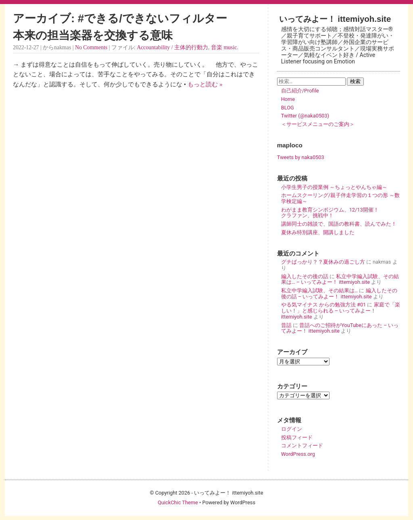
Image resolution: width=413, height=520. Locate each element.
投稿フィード (297, 437)
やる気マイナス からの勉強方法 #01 (323, 305)
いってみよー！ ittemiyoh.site (335, 18)
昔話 (286, 325)
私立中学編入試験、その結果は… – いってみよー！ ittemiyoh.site (340, 279)
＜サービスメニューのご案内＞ (318, 124)
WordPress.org (298, 454)
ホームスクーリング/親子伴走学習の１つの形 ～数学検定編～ (340, 198)
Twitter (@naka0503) (305, 116)
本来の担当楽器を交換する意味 (93, 35)
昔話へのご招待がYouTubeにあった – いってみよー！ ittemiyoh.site (340, 328)
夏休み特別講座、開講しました (318, 232)
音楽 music (224, 47)
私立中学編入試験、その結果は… (319, 290)
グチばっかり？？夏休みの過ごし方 (323, 262)
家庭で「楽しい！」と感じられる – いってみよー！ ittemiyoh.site (340, 310)
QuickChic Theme (178, 502)
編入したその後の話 (304, 276)
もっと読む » (205, 84)
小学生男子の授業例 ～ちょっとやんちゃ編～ (334, 187)
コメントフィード (302, 445)
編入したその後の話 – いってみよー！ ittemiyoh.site (339, 293)
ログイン (291, 429)
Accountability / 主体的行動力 (172, 47)
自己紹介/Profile (300, 91)
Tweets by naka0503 (300, 157)
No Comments (91, 47)
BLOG (287, 108)
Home (288, 99)
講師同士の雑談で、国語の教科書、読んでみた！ (338, 224)
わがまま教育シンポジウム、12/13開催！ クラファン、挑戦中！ (340, 213)
